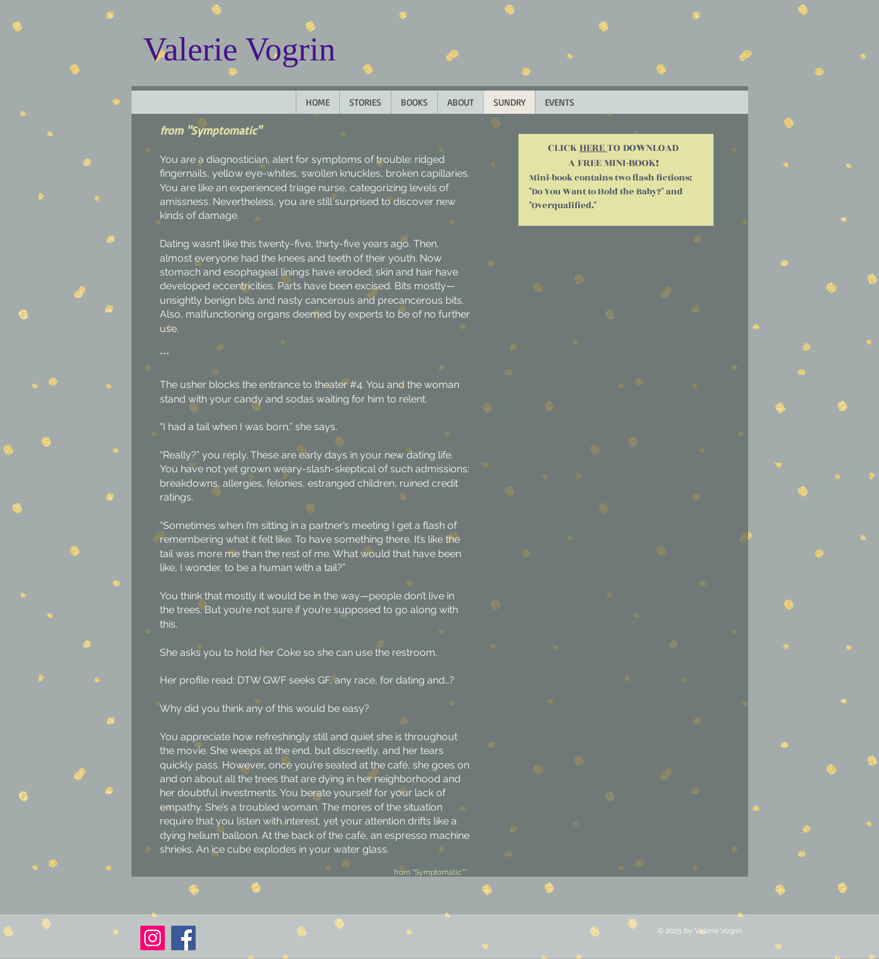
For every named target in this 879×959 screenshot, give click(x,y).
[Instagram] (152, 938)
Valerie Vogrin (239, 49)
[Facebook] (183, 938)
